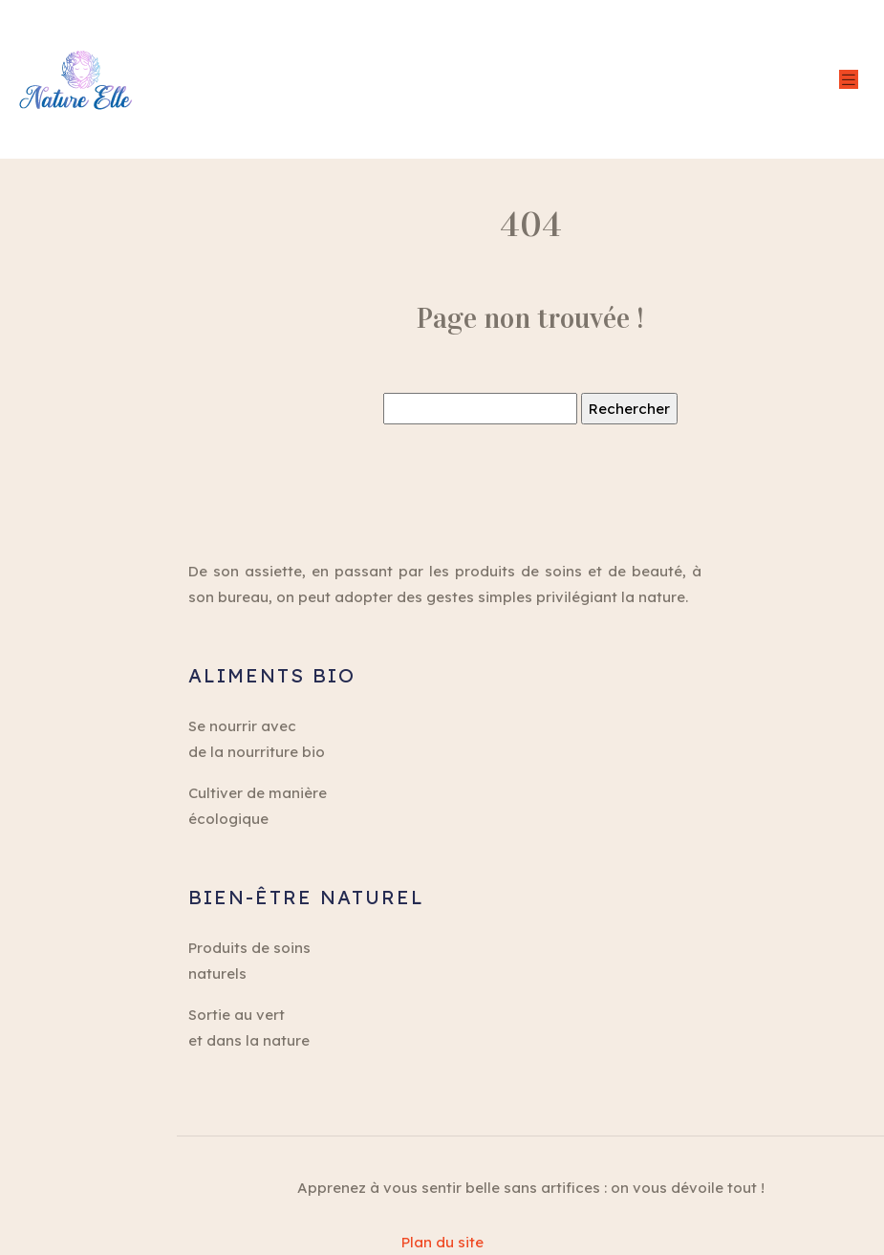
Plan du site (442, 1242)
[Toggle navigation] (849, 80)
